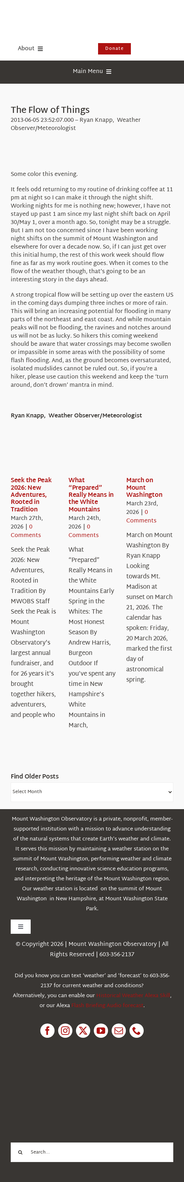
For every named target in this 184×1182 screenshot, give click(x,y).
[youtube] (101, 1031)
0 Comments (26, 531)
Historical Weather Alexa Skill (133, 996)
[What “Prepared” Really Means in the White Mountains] (94, 455)
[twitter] (83, 1031)
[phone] (136, 1031)
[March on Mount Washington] (152, 455)
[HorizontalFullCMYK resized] (64, 13)
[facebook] (47, 1031)
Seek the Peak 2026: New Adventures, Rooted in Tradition (31, 495)
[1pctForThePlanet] (64, 1077)
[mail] (119, 1031)
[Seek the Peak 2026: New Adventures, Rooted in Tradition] (36, 455)
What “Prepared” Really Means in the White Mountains (91, 495)
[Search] (20, 1152)
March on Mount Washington (144, 488)
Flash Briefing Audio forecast (107, 1006)
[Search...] (92, 1152)
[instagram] (65, 1031)
